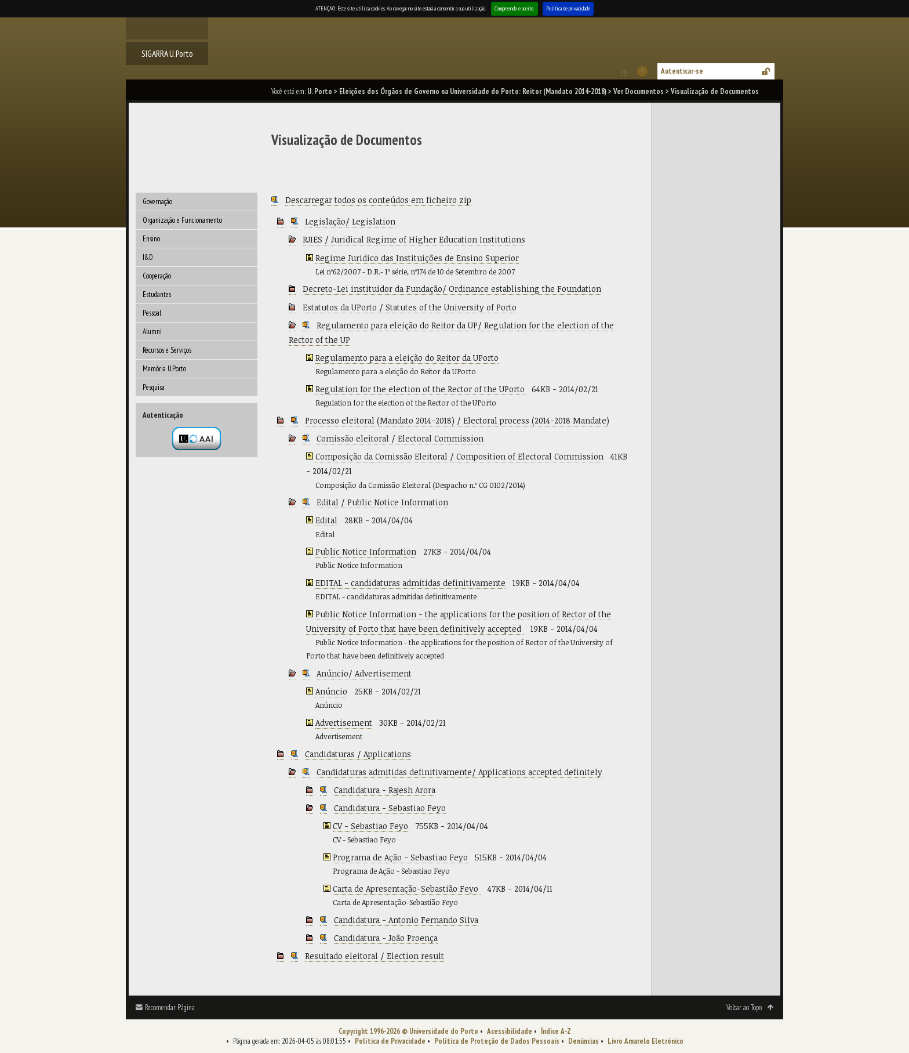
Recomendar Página (170, 1007)
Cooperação (157, 276)
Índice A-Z (556, 1031)
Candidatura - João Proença (386, 937)
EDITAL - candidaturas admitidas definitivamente (410, 582)
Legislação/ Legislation (350, 221)
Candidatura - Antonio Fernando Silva (406, 919)
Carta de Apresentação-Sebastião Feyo (407, 888)
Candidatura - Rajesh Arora (384, 789)
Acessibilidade (509, 1031)
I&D (148, 257)
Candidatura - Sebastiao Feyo (390, 807)
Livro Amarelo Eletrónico (645, 1041)
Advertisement (343, 722)
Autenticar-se (682, 71)
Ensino (151, 239)
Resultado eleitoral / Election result (374, 955)
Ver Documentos (638, 91)
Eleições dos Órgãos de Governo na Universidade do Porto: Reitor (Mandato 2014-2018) (472, 91)
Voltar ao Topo (744, 1007)
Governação (157, 202)
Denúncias (583, 1041)
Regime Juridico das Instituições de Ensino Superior (417, 257)
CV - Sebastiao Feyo (370, 825)
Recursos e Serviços (167, 350)
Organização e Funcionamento (182, 220)
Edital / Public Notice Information (382, 502)
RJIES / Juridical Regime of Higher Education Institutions (414, 239)
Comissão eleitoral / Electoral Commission (400, 438)
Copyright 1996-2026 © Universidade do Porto (408, 1031)
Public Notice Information (365, 551)
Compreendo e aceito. (515, 8)
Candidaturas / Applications (358, 753)
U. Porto (319, 91)
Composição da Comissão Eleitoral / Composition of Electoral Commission (459, 456)
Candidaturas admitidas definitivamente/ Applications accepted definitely (459, 771)
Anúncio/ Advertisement (364, 673)
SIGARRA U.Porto (167, 53)
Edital (326, 520)
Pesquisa (154, 387)
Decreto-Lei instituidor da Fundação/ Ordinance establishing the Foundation (452, 288)
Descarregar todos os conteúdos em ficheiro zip (378, 199)
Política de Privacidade (390, 1041)
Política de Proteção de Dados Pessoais (496, 1041)
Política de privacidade (568, 8)
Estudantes (157, 294)
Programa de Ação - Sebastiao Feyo (400, 857)
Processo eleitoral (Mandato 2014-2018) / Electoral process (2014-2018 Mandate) (457, 420)
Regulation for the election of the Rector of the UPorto (420, 389)
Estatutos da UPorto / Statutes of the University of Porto (410, 307)
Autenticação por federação (196, 438)
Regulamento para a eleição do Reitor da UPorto (407, 357)
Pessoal (152, 313)
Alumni (152, 331)
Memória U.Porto (164, 369)
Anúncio (331, 691)
